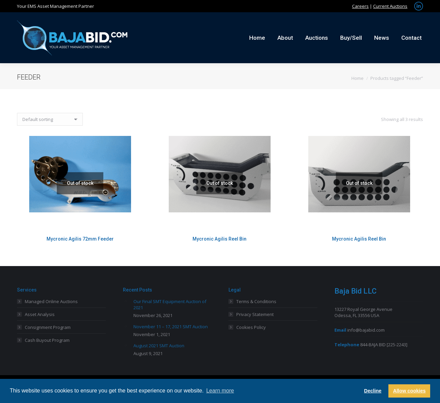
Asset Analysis (40, 314)
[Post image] (125, 301)
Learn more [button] (220, 390)
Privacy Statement (255, 314)
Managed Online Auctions (51, 301)
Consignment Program (48, 327)
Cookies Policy (251, 327)
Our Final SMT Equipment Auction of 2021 (169, 304)
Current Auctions (390, 6)
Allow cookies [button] (409, 390)
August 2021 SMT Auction (158, 346)
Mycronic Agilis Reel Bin (219, 239)
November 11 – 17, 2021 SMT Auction (170, 326)
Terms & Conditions (256, 301)
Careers (360, 6)
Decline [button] (372, 390)
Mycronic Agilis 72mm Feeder (80, 239)
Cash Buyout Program (47, 340)
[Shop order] (50, 119)
